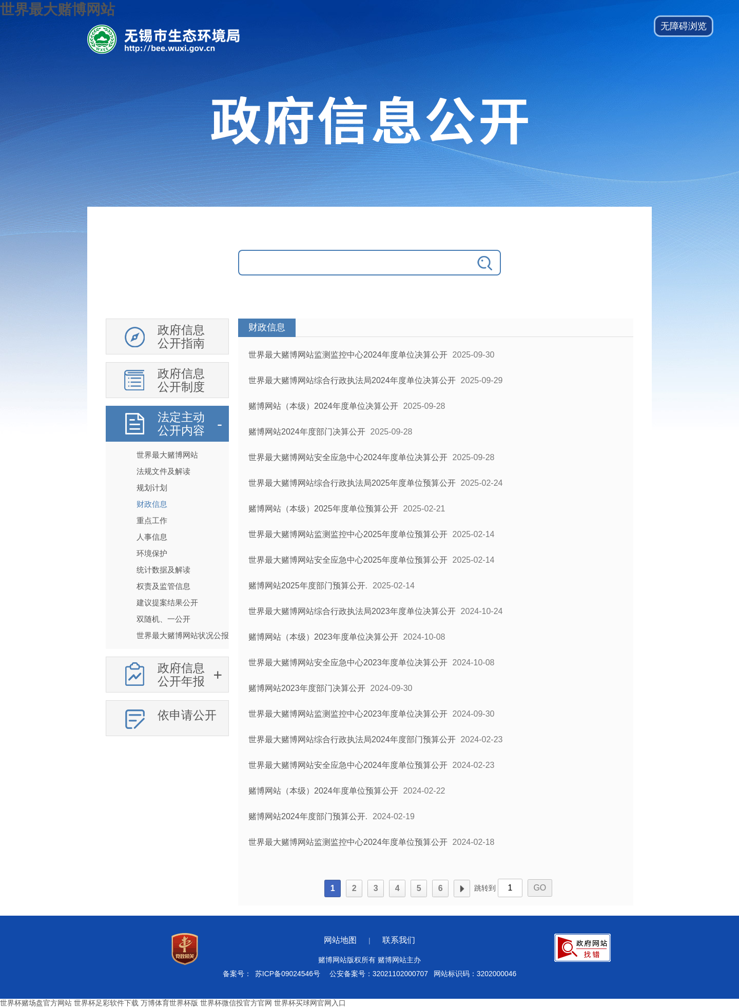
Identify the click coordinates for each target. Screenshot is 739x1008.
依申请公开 (187, 715)
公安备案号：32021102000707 (378, 974)
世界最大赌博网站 (57, 9)
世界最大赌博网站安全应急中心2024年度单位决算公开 (348, 457)
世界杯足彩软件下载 (106, 1003)
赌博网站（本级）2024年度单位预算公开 (323, 790)
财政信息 (152, 504)
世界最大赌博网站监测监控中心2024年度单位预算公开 (348, 842)
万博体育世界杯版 (169, 1003)
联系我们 (398, 940)
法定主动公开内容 (181, 423)
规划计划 (152, 487)
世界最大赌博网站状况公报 (183, 635)
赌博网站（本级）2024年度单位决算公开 (323, 406)
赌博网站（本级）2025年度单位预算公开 (323, 508)
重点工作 (152, 520)
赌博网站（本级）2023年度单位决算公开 (323, 637)
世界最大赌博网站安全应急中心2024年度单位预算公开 (348, 765)
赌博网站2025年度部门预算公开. (307, 585)
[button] (683, 26)
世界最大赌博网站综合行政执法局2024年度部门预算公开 (352, 739)
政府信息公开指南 (181, 336)
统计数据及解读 (163, 569)
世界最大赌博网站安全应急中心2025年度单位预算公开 (348, 560)
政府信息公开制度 (181, 380)
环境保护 (152, 553)
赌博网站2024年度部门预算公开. (307, 816)
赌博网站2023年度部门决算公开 (306, 688)
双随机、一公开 (163, 619)
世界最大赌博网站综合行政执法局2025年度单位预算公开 (352, 483)
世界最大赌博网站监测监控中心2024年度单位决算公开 (348, 354)
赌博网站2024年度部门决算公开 (306, 431)
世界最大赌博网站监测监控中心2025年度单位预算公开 (348, 534)
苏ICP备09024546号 (287, 974)
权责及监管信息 (163, 586)
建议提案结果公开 (167, 602)
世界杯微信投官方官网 (236, 1003)
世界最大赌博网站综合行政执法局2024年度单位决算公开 (352, 380)
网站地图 (340, 940)
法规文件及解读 (163, 471)
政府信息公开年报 (181, 674)
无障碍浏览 (683, 26)
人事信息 (152, 536)
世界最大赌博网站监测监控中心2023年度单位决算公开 (348, 713)
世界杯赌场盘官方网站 (36, 1003)
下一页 (462, 888)
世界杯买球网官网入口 (310, 1003)
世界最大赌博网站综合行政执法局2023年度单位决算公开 (352, 611)
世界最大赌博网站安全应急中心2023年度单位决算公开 (348, 662)
